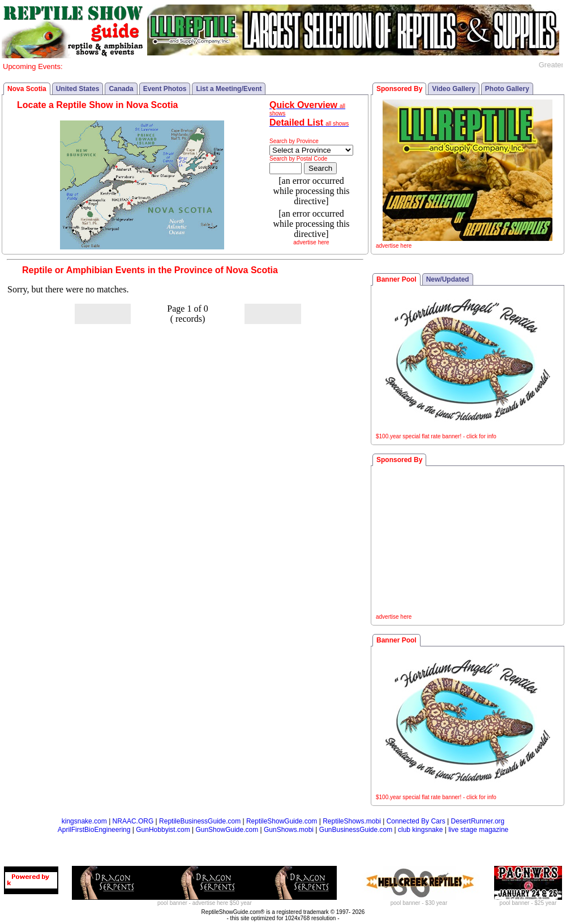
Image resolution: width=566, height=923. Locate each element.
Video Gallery (453, 89)
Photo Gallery (507, 89)
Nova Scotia (26, 89)
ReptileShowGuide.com (281, 821)
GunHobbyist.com (163, 830)
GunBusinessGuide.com (355, 830)
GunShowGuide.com (226, 830)
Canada (121, 89)
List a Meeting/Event (228, 89)
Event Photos (165, 89)
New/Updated (447, 279)
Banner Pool (396, 279)
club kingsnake (420, 830)
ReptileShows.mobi (352, 821)
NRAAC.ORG (133, 821)
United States (78, 89)
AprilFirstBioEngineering (94, 830)
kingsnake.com (84, 821)
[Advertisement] (467, 541)
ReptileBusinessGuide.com (200, 821)
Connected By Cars (416, 821)
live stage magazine (478, 830)
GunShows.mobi (289, 830)
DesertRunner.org (478, 821)
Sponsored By (399, 89)
